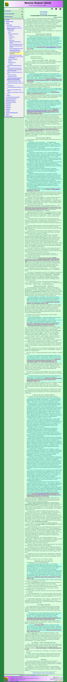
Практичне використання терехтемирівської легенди (15, 53)
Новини (7, 19)
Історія (7, 23)
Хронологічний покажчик (11, 104)
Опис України (56, 189)
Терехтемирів (10, 31)
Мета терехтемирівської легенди (16, 50)
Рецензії (8, 101)
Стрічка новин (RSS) (9, 13)
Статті (8, 99)
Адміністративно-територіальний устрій (36, 110)
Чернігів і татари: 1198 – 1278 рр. (14, 85)
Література (8, 110)
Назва (9, 33)
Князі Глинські (11, 90)
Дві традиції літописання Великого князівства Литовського (14, 74)
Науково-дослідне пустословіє (16, 57)
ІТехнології (8, 114)
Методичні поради (12, 65)
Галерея (8, 118)
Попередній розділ (37, 672)
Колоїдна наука (9, 21)
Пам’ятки (8, 112)
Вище (43, 672)
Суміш (7, 122)
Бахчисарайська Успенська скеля (14, 71)
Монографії (9, 25)
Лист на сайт (7, 10)
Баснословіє (11, 42)
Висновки (10, 64)
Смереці (17, 680)
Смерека (8, 116)
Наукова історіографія (12, 62)
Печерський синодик (12, 78)
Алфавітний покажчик (10, 106)
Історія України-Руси (51, 47)
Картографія (11, 38)
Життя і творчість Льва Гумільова (13, 27)
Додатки (11, 67)
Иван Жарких (9, 124)
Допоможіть (33, 675)
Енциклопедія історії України (13, 102)
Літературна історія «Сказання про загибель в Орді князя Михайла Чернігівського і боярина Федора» (14, 83)
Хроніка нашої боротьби (12, 120)
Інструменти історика (11, 108)
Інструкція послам (42, 493)
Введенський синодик (12, 80)
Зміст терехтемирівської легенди (16, 46)
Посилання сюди (8, 16)
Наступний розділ (50, 672)
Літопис (10, 36)
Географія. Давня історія (13, 35)
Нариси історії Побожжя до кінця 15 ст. (16, 97)
